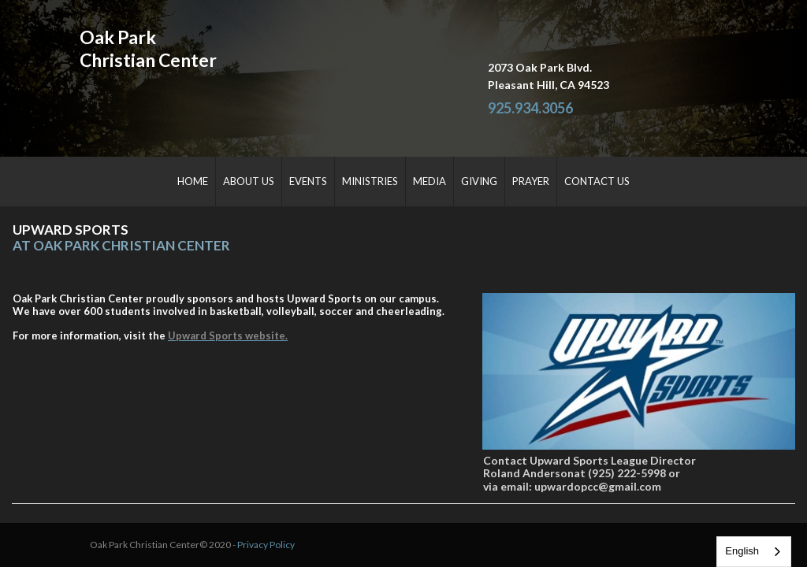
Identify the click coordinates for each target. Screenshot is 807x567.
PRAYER (530, 181)
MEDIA (429, 181)
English (742, 551)
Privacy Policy (256, 530)
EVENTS (308, 181)
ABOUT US (248, 181)
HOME (192, 181)
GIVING (479, 181)
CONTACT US (597, 181)
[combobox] (753, 551)
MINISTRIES (370, 181)
